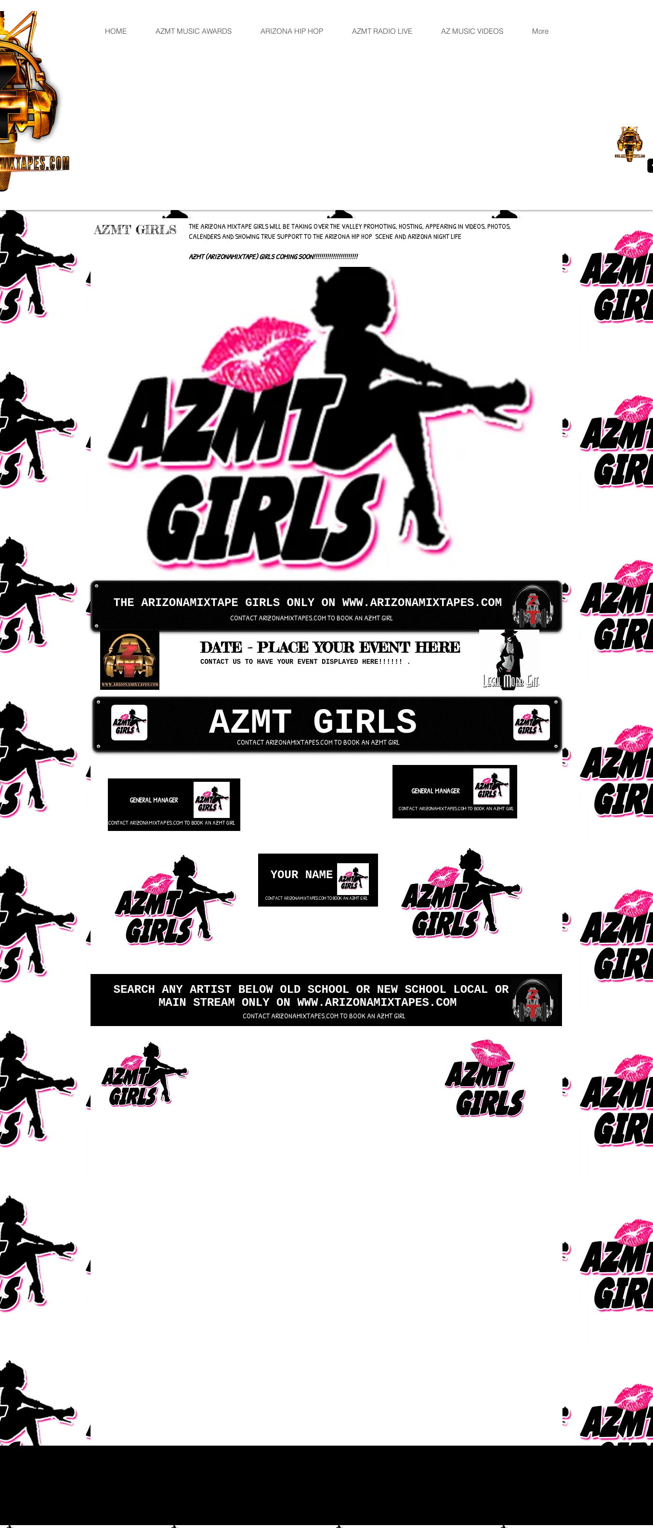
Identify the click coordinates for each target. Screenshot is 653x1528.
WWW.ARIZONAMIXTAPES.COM (422, 602)
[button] (315, 423)
